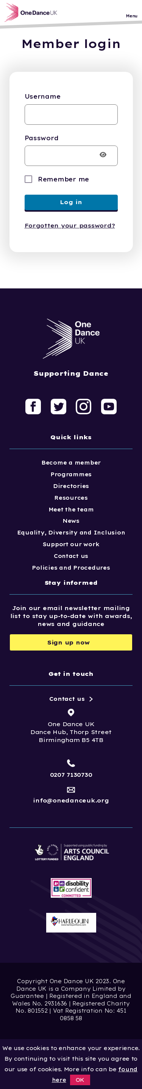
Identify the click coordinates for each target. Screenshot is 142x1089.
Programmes (71, 474)
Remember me (63, 179)
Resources (71, 497)
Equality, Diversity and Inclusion (71, 532)
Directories (71, 486)
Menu (131, 16)
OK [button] (80, 1080)
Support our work (71, 544)
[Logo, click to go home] (33, 12)
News (71, 520)
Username (43, 96)
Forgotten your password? (70, 225)
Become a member (71, 462)
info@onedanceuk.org (71, 800)
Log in (71, 202)
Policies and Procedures (71, 567)
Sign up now (68, 642)
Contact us (71, 556)
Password (42, 138)
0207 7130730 (71, 774)
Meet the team (71, 509)
